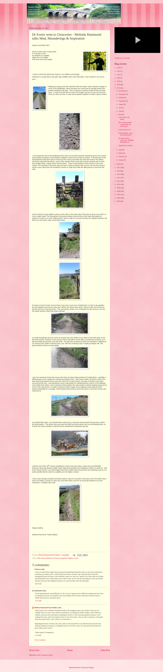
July (120, 108)
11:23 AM (38, 601)
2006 (118, 198)
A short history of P (124, 130)
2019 (118, 81)
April (121, 150)
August (121, 104)
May (120, 114)
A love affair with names (123, 118)
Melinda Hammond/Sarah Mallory (46, 607)
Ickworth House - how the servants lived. (125, 134)
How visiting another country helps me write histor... (125, 124)
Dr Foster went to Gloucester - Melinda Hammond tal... (125, 140)
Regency (70, 558)
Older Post (105, 650)
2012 (118, 178)
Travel (76, 558)
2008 (118, 191)
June (120, 111)
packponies (63, 558)
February (122, 156)
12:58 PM (38, 635)
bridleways (49, 558)
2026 (118, 68)
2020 (118, 78)
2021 (118, 74)
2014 (118, 171)
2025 (118, 71)
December (122, 91)
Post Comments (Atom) (45, 655)
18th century (41, 558)
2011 (118, 181)
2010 (118, 184)
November (122, 94)
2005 (118, 201)
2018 (118, 84)
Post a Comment (40, 640)
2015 (118, 167)
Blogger (91, 667)
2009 (118, 188)
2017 (118, 88)
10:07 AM (38, 584)
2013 (118, 174)
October (121, 97)
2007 (118, 194)
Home (70, 650)
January (121, 160)
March (121, 153)
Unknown (37, 569)
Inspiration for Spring (125, 145)
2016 (118, 164)
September (122, 101)
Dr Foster (56, 558)
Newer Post (34, 650)
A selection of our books (122, 58)
